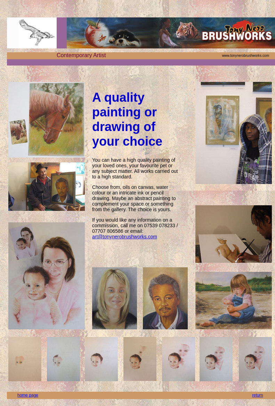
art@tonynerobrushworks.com (124, 236)
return (257, 395)
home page (27, 395)
